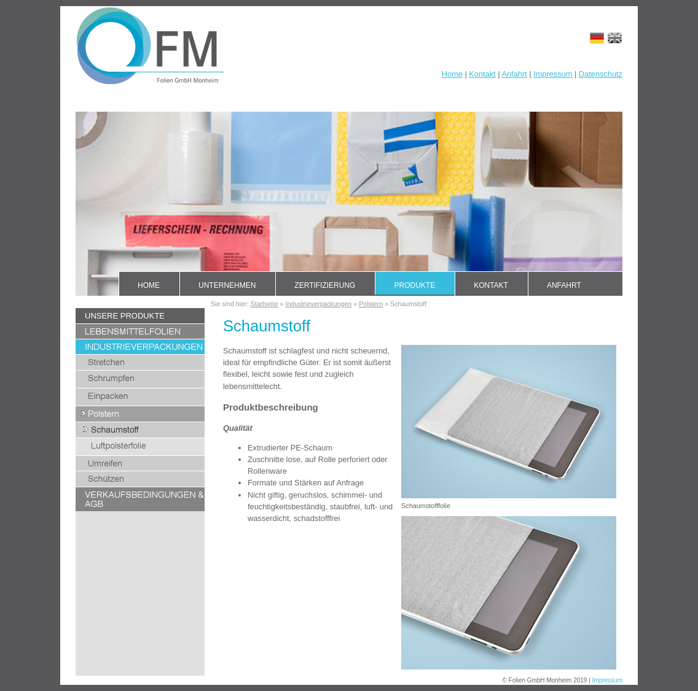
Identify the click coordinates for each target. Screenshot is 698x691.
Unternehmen (227, 285)
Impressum (552, 74)
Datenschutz (600, 74)
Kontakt (482, 74)
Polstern (371, 303)
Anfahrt (514, 74)
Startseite (264, 303)
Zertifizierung (324, 285)
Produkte (414, 285)
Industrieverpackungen (318, 303)
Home (452, 74)
